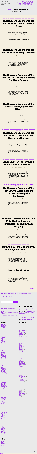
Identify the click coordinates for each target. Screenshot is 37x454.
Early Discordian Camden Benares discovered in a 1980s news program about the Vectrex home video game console (9, 312)
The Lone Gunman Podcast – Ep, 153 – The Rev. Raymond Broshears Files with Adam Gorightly (18, 222)
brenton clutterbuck (22, 330)
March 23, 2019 (19, 28)
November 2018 (3, 371)
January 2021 (3, 344)
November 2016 (3, 397)
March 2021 (3, 342)
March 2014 (3, 431)
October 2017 (3, 385)
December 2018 (3, 370)
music (20, 365)
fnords (32, 3)
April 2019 (3, 366)
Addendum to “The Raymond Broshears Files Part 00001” (18, 163)
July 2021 (2, 338)
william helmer (21, 394)
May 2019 (3, 365)
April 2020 (3, 353)
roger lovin (21, 383)
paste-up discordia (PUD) (23, 368)
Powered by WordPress (13, 451)
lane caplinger (21, 358)
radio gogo (21, 377)
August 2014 (3, 426)
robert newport (21, 381)
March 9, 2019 (19, 55)
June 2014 (3, 428)
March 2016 (3, 405)
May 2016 (3, 403)
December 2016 (3, 396)
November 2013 (3, 435)
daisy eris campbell (22, 335)
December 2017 (3, 383)
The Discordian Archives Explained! (21, 2)
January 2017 (3, 395)
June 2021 (3, 339)
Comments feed (4, 444)
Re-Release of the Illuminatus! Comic (26, 319)
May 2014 (3, 429)
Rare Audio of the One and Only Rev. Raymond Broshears (18, 248)
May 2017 (2, 390)
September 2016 (4, 399)
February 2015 (3, 419)
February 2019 (3, 368)
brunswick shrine (22, 332)
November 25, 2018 (19, 167)
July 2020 (3, 350)
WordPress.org (3, 445)
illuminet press (21, 349)
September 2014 (4, 425)
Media (29, 3)
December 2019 (3, 357)
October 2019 (3, 359)
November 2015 (3, 410)
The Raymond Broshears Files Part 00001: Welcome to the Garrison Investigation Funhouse (18, 192)
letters (22, 72)
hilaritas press (21, 346)
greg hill (20, 344)
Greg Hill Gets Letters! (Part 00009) (28, 317)
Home (20, 1)
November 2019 (3, 358)
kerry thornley (17, 72)
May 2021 (2, 340)
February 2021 (3, 343)
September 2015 (4, 412)
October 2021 (3, 337)
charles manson (21, 334)
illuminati (20, 347)
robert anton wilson (22, 380)
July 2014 (3, 427)
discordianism (7, 72)
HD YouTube (29, 4)
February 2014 (3, 432)
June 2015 (3, 415)
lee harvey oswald (31, 184)
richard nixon (21, 379)
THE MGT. (25, 4)
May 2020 (3, 352)
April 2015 (3, 417)
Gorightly (13, 28)
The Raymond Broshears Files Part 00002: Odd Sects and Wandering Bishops (18, 135)
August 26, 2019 (19, 229)
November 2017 (3, 384)
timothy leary (21, 389)
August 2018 (3, 374)
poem (20, 373)
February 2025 (3, 325)
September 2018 (4, 373)
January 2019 (3, 369)
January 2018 (3, 382)
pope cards (21, 374)
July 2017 (2, 388)
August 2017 (3, 387)
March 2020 (3, 354)
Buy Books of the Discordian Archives (27, 1)
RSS (32, 4)
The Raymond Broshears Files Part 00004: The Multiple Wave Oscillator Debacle (18, 78)
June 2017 (3, 389)
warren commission (22, 393)
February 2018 (3, 381)
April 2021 (3, 341)
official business (21, 367)
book (8, 101)
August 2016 (3, 400)
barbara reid (4, 184)
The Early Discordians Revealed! (23, 3)
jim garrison (12, 72)
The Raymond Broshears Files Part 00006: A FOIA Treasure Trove (18, 23)
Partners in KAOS (20, 4)
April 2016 (3, 404)
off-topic (20, 366)
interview (25, 214)
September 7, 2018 (18, 198)
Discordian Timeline (30, 2)
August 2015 (3, 413)
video (20, 392)
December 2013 (3, 434)
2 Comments (24, 55)
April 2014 (3, 430)
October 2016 (3, 398)
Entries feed (3, 443)
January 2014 (3, 433)
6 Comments (24, 28)
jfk (9, 101)
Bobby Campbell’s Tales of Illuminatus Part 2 (8, 308)
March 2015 (3, 418)
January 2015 (3, 420)
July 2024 (3, 327)
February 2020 (3, 355)
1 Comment (25, 167)
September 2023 (4, 329)
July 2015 (3, 414)
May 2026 (3, 324)
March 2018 (3, 380)
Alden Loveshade (22, 308)
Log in (2, 442)
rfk (19, 378)
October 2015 (3, 411)
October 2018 (3, 372)
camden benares (21, 333)
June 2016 (3, 402)
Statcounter (1, 453)
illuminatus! (21, 348)
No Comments (25, 198)
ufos (23, 101)
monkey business (22, 364)
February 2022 (3, 335)
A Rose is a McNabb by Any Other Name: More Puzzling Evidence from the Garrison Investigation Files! (27, 312)
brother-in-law (21, 331)
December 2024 (4, 326)
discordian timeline (14, 214)
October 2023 (3, 328)
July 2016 (3, 401)
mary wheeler (21, 362)
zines (29, 101)
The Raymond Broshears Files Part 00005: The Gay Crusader (18, 51)
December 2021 (3, 336)
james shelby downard (22, 351)
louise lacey (26, 72)
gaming (20, 343)
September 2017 (4, 386)
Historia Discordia (4, 1)
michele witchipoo (22, 363)
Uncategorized (21, 391)
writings (30, 72)
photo (20, 101)
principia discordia (22, 376)
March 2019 (3, 367)
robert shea (21, 382)
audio (4, 214)
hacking (20, 345)
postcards (20, 375)
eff (19, 338)
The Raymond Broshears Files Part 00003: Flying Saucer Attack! (18, 107)
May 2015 (3, 416)
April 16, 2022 (19, 252)
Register (2, 441)
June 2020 (3, 351)
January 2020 (3, 356)
